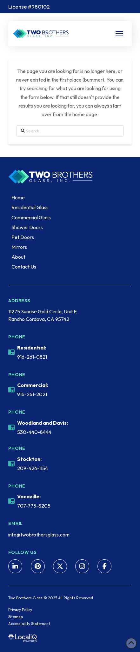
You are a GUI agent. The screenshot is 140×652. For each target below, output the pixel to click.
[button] (119, 33)
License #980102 (29, 6)
